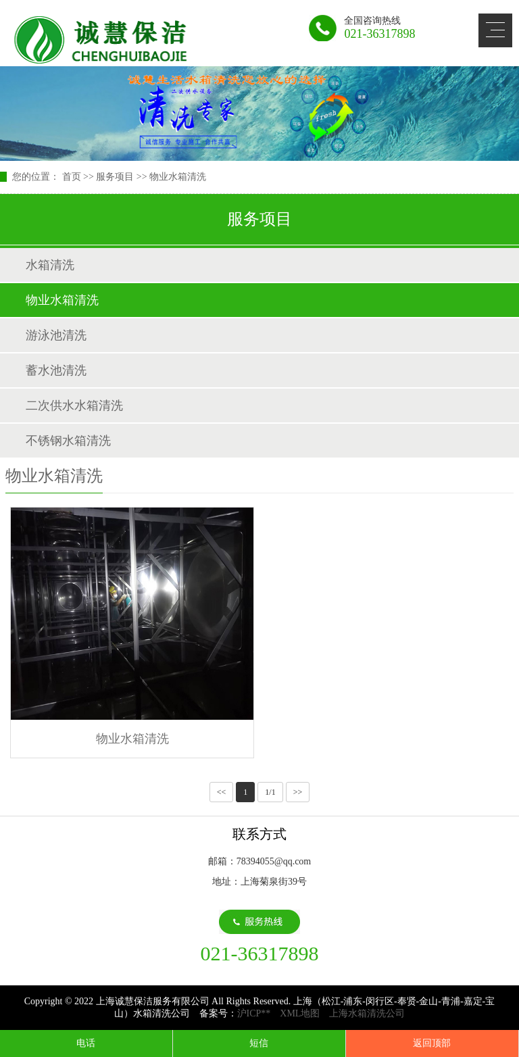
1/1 (270, 792)
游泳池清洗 (56, 335)
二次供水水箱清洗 (74, 405)
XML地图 (300, 1013)
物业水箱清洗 (177, 177)
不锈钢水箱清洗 (68, 440)
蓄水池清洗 (56, 370)
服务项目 (115, 177)
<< (221, 792)
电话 (85, 1043)
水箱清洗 (50, 265)
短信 (258, 1043)
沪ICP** (254, 1013)
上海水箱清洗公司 (367, 1013)
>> (298, 792)
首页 (71, 177)
